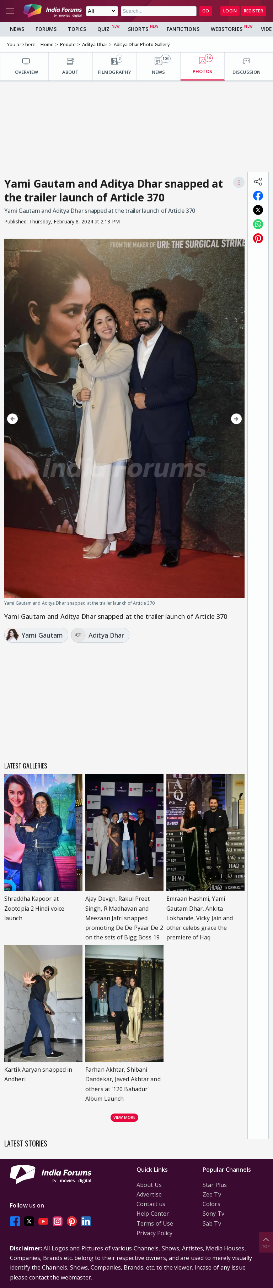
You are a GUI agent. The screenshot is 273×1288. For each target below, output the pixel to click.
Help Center (152, 1213)
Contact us (150, 1204)
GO (205, 11)
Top (266, 1242)
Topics (77, 29)
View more (124, 1117)
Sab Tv (212, 1223)
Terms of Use (154, 1223)
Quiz (103, 29)
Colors (211, 1204)
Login (230, 11)
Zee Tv (212, 1194)
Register (253, 11)
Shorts (138, 29)
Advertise (149, 1194)
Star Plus (215, 1185)
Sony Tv (213, 1213)
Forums (46, 29)
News (17, 29)
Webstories (226, 29)
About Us (149, 1185)
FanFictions (183, 29)
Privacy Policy (154, 1233)
